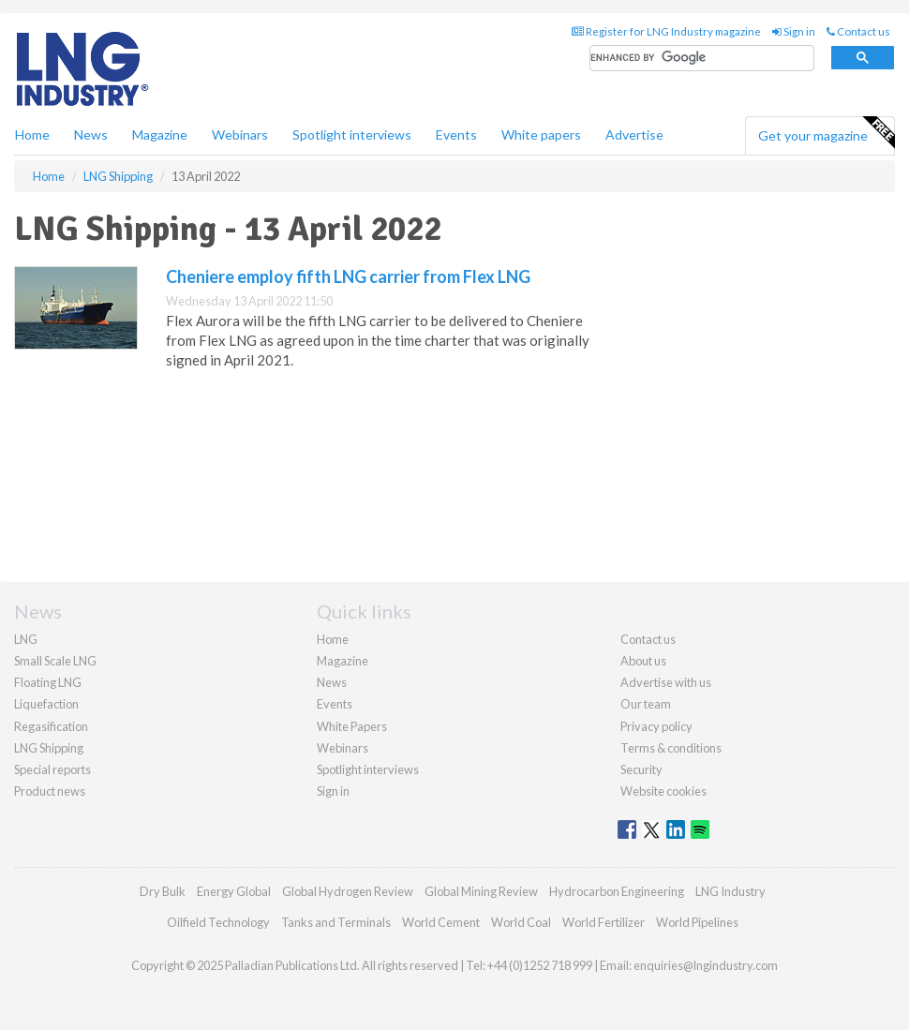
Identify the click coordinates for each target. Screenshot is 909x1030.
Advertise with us (665, 682)
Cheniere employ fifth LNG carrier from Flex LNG (348, 276)
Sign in (793, 31)
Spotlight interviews (351, 134)
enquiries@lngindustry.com (705, 965)
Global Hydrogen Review (347, 891)
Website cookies (663, 791)
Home (32, 134)
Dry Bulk (163, 891)
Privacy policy (656, 726)
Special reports (52, 769)
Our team (645, 703)
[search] (701, 58)
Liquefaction (46, 703)
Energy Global (234, 891)
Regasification (51, 726)
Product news (49, 791)
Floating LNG (48, 682)
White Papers (352, 726)
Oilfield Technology (218, 922)
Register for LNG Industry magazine (666, 31)
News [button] (91, 134)
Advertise (634, 134)
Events (456, 134)
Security (641, 769)
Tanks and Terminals (336, 922)
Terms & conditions (671, 747)
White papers (541, 134)
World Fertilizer (603, 922)
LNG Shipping (48, 747)
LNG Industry (730, 891)
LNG (25, 639)
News (332, 682)
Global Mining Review (481, 891)
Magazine (159, 134)
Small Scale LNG (55, 660)
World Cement (441, 922)
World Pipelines (697, 922)
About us (643, 660)
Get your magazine (826, 133)
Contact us (858, 31)
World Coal (521, 922)
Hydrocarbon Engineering (616, 891)
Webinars (240, 134)
